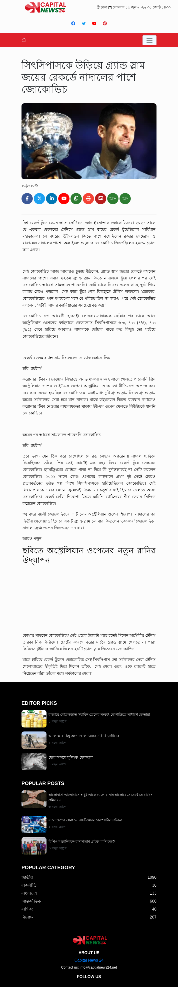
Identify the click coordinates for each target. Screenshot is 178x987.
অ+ (113, 198)
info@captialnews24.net (98, 967)
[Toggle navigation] (149, 40)
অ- (125, 198)
